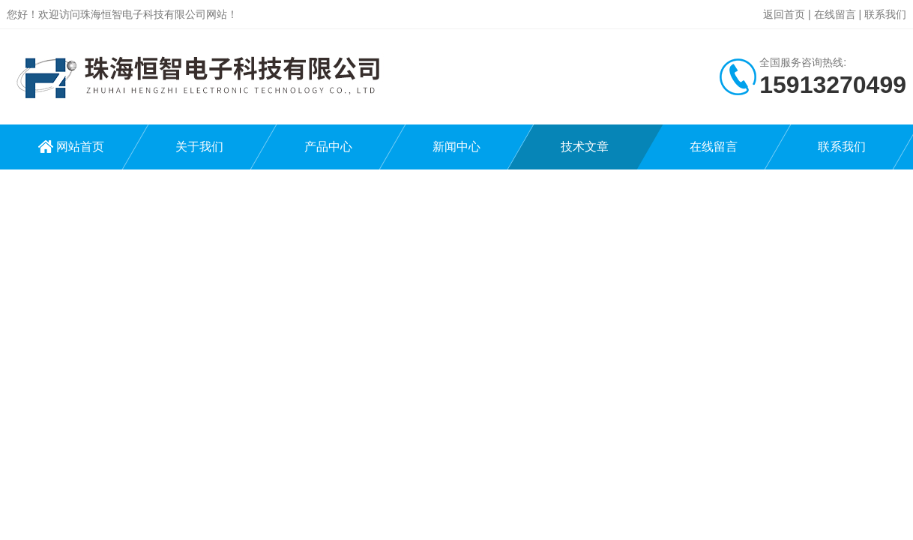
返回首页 (784, 14)
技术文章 (585, 146)
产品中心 (328, 146)
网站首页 (80, 146)
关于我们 (199, 146)
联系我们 (885, 14)
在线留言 (835, 14)
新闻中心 (456, 146)
